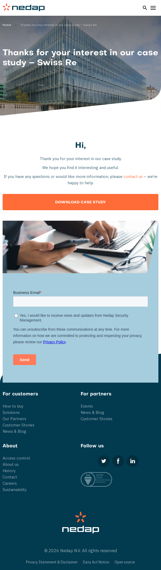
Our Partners (14, 418)
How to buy (13, 406)
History (9, 470)
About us (11, 464)
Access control (16, 458)
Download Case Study (80, 202)
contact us (133, 176)
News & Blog (14, 431)
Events (87, 406)
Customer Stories (18, 425)
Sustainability (15, 489)
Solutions (11, 412)
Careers (10, 483)
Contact (10, 476)
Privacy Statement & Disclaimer (52, 562)
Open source (125, 562)
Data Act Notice (96, 562)
